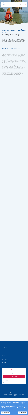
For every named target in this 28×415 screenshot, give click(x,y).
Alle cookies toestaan (22, 412)
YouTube (5, 382)
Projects (4, 360)
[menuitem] (25, 4)
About (3, 362)
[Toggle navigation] (21, 4)
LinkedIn (5, 380)
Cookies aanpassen (5, 412)
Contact (3, 363)
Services (4, 359)
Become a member (14, 376)
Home (2, 392)
